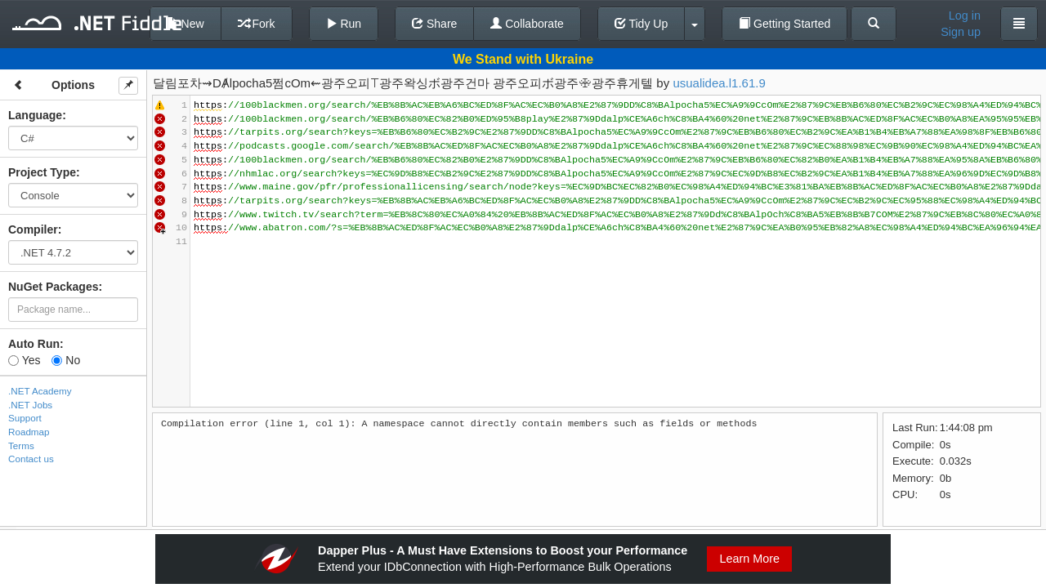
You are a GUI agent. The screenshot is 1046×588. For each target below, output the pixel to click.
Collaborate (527, 23)
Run (344, 23)
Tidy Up (641, 23)
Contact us (31, 458)
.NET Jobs (30, 404)
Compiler (33, 229)
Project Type (42, 172)
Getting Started (784, 23)
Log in (965, 15)
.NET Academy (40, 390)
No (65, 360)
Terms (21, 445)
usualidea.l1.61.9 (719, 83)
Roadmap (29, 431)
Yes (24, 360)
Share (434, 23)
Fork (256, 23)
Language (35, 115)
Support (25, 417)
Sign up (961, 31)
